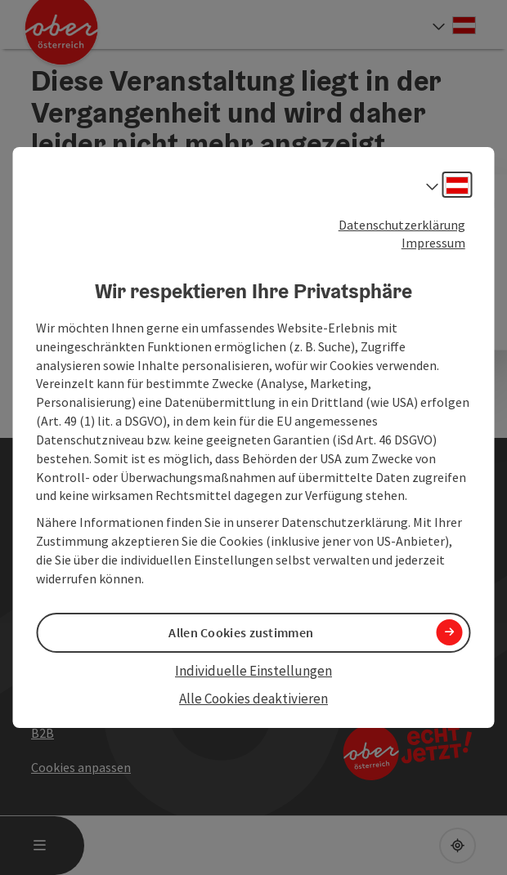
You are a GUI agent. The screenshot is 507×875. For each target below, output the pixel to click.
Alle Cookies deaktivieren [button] (253, 699)
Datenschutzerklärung (402, 225)
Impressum (433, 242)
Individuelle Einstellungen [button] (253, 671)
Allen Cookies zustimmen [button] (240, 632)
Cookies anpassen (81, 767)
